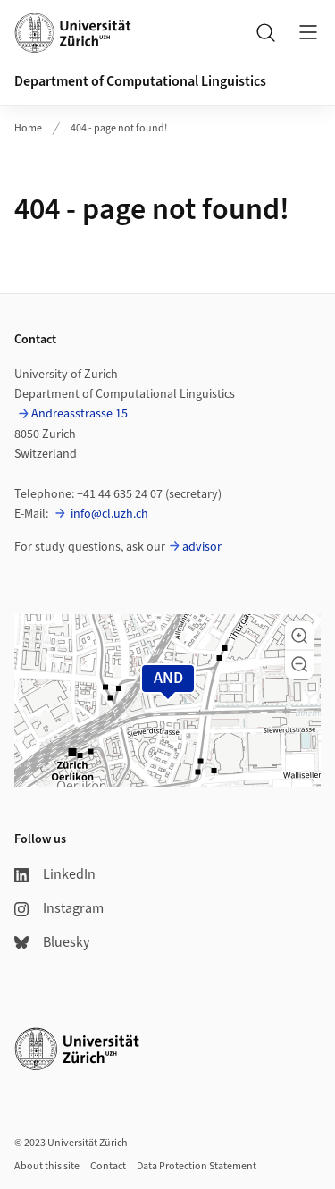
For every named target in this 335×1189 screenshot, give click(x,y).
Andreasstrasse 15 (79, 414)
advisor (202, 547)
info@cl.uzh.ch (108, 514)
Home (28, 128)
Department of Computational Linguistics (140, 81)
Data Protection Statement (196, 1166)
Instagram (59, 908)
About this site (47, 1166)
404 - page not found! (119, 128)
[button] (299, 635)
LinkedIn (55, 874)
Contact (108, 1166)
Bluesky (51, 942)
